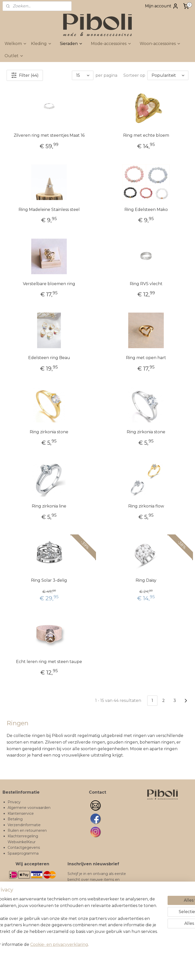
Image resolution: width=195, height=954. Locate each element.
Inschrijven (83, 920)
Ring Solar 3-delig (49, 580)
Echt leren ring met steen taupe (49, 661)
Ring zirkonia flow (146, 506)
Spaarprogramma (23, 853)
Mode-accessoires (111, 43)
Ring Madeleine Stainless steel (49, 209)
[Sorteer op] (168, 75)
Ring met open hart (146, 357)
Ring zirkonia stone (49, 431)
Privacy (14, 802)
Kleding (41, 43)
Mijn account (161, 6)
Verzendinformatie (24, 825)
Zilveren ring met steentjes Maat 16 (49, 135)
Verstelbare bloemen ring (49, 283)
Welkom (16, 43)
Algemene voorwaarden (29, 807)
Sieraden (71, 43)
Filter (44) (25, 75)
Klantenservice (21, 813)
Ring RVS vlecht (146, 283)
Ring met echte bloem (146, 135)
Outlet (14, 55)
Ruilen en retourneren (27, 830)
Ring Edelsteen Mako (146, 209)
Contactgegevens (24, 847)
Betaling (15, 819)
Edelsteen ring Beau (49, 357)
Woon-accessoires (160, 43)
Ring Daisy (146, 580)
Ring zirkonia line (49, 506)
